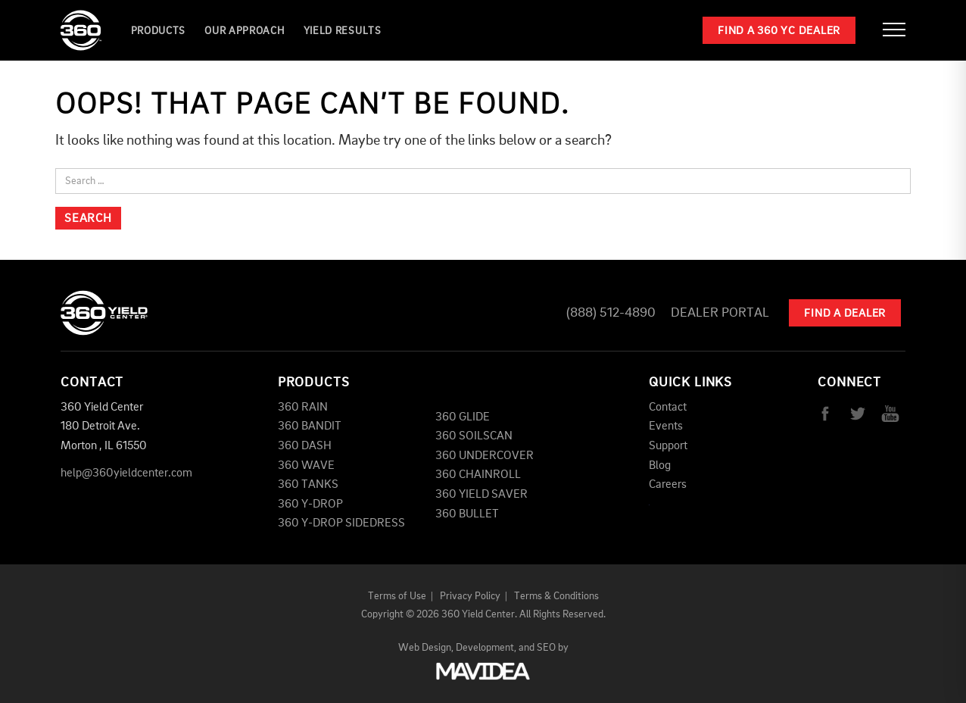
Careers (668, 485)
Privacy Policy (470, 596)
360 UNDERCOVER (484, 456)
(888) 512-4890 (611, 313)
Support (668, 446)
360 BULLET (467, 514)
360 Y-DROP (310, 504)
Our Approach (244, 31)
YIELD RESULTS (343, 31)
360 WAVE (306, 466)
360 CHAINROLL (478, 475)
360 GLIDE (462, 417)
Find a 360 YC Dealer (779, 31)
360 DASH (305, 446)
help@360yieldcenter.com (126, 473)
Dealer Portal (720, 313)
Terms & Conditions (556, 596)
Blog (660, 466)
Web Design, (425, 647)
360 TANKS (308, 485)
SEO (546, 647)
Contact (668, 407)
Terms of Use (397, 596)
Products (158, 31)
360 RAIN (303, 407)
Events (666, 426)
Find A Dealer (845, 314)
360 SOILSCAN (474, 436)
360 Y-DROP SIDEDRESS (341, 523)
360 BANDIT (309, 426)
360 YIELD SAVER (481, 495)
